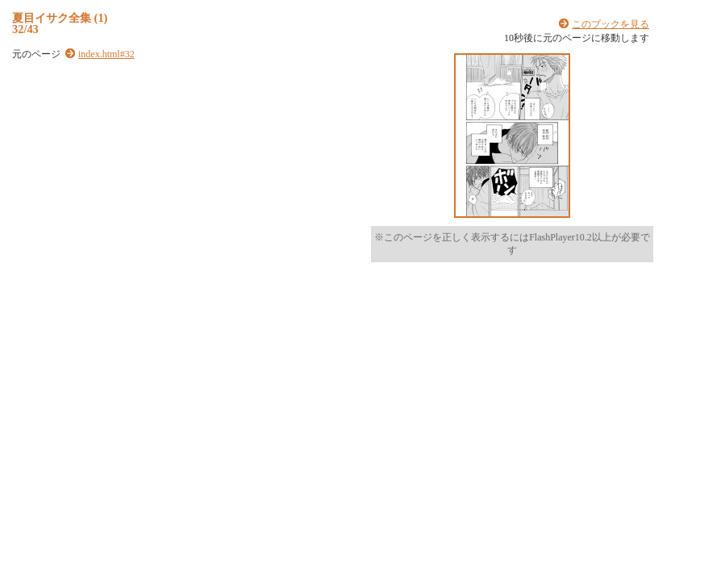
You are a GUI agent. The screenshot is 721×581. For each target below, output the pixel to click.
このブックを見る (610, 24)
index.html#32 (106, 54)
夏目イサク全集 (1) (59, 17)
